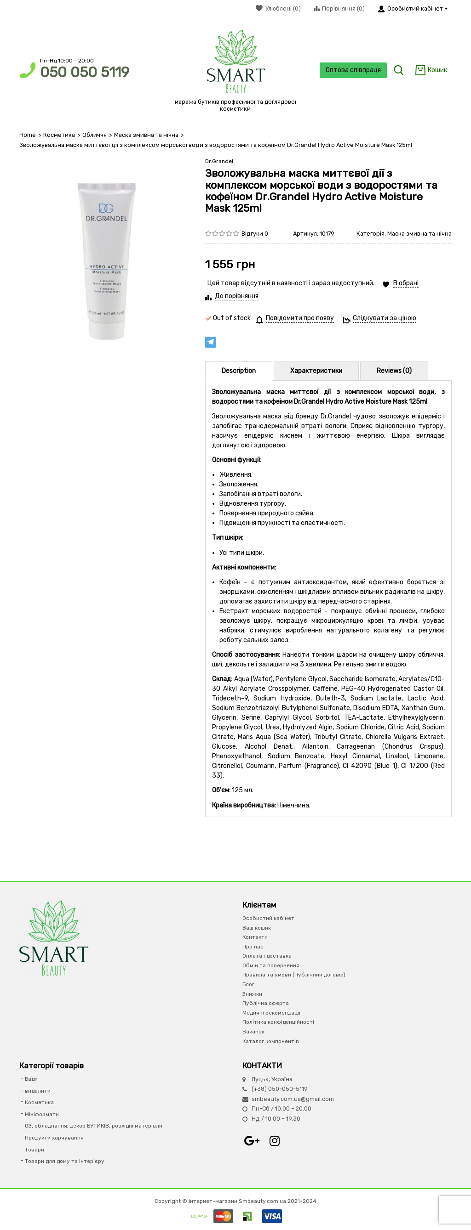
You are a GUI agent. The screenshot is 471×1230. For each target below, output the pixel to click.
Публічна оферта (265, 1003)
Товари (34, 1149)
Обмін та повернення (270, 965)
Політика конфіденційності (278, 1022)
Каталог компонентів (270, 1041)
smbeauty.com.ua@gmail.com (293, 1098)
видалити (38, 1091)
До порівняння (236, 296)
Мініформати (42, 1114)
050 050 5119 (84, 72)
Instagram (274, 1141)
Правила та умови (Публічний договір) (293, 974)
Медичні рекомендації (271, 1013)
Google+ (251, 1141)
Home (27, 134)
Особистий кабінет (268, 918)
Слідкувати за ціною (384, 318)
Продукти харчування (54, 1137)
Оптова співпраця (353, 70)
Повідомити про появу (300, 318)
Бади (31, 1079)
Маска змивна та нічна (146, 134)
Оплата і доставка (267, 956)
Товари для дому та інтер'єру (64, 1161)
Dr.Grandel (219, 161)
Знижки (252, 994)
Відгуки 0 (254, 233)
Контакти (255, 937)
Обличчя (94, 134)
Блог (248, 984)
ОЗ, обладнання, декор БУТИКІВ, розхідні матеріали (93, 1126)
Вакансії (253, 1031)
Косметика (59, 134)
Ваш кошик (256, 928)
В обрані (406, 283)
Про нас (253, 946)
